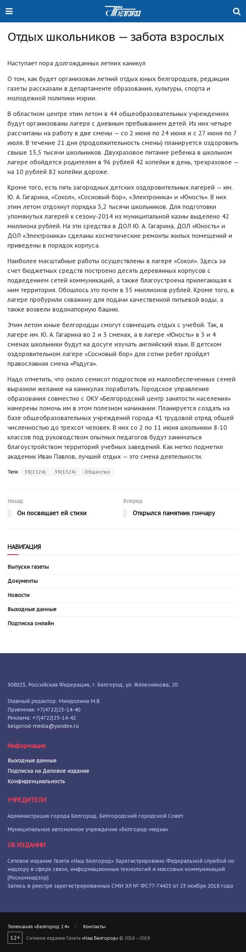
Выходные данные (31, 609)
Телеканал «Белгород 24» (38, 926)
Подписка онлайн (30, 623)
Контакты (94, 926)
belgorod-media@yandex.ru (43, 726)
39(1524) (35, 472)
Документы (22, 581)
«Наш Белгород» (100, 938)
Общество (97, 472)
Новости (18, 595)
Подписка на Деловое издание (48, 771)
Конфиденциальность (36, 781)
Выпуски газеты (28, 567)
